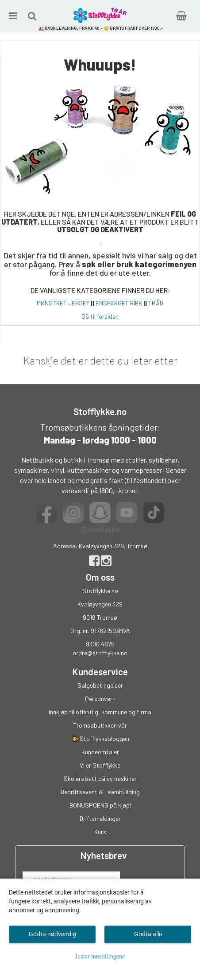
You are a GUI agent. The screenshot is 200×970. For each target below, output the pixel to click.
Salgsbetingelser (100, 685)
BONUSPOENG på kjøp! (100, 805)
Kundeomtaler (100, 752)
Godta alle (148, 934)
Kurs (100, 831)
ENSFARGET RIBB (119, 303)
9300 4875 (100, 644)
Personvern (100, 698)
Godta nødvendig (52, 934)
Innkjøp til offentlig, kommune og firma (100, 712)
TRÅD (155, 303)
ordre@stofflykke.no (100, 653)
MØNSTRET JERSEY (63, 303)
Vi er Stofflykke (100, 765)
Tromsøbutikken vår (100, 725)
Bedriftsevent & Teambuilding (100, 792)
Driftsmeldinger (100, 818)
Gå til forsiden (100, 316)
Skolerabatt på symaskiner (100, 778)
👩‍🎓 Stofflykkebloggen (100, 738)
